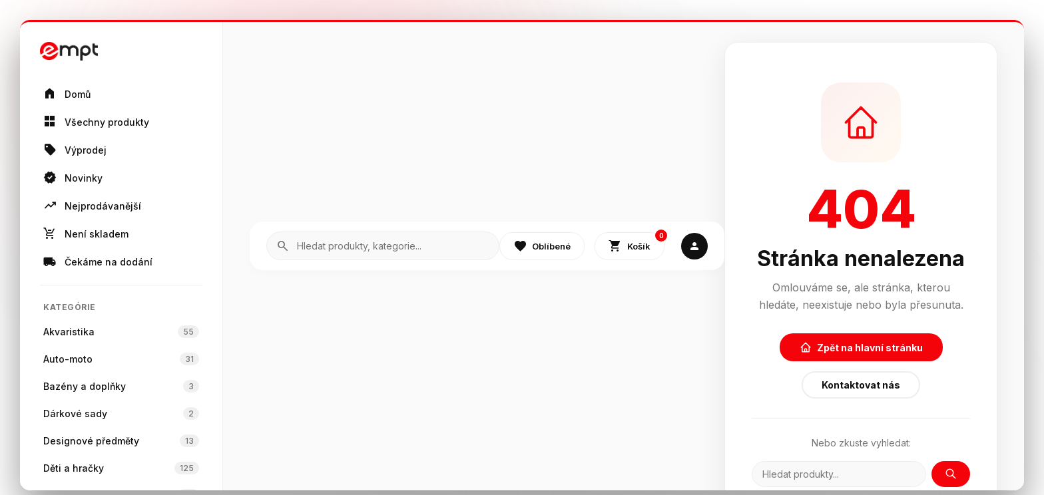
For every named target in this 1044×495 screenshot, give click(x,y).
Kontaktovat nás (861, 385)
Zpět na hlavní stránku (861, 347)
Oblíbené (542, 246)
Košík (636, 243)
